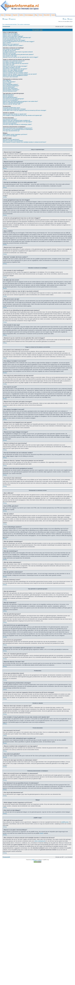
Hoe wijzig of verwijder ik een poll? (11, 67)
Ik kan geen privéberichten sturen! (11, 107)
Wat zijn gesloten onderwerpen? (11, 89)
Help (64, 19)
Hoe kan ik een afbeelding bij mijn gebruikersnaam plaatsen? (18, 54)
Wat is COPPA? (7, 43)
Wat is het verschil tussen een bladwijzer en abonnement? (17, 128)
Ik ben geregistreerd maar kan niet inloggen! (14, 40)
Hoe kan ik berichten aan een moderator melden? (15, 72)
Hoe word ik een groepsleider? (10, 100)
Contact (53, 15)
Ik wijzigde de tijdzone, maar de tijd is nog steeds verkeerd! (18, 52)
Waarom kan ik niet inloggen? (10, 33)
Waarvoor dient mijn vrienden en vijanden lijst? (14, 114)
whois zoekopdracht (39, 841)
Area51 (41, 833)
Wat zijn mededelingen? (9, 87)
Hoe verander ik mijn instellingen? (11, 49)
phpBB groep (65, 822)
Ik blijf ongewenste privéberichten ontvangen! (14, 109)
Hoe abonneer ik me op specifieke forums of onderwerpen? (18, 129)
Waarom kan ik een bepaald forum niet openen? (15, 68)
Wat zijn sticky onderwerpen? (10, 88)
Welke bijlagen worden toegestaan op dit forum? (15, 134)
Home (2, 15)
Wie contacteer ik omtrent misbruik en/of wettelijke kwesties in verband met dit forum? (24, 142)
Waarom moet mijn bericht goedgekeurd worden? (15, 75)
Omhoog (5, 158)
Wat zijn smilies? (7, 83)
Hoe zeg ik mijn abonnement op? (11, 130)
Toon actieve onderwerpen (24, 24)
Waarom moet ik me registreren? (11, 35)
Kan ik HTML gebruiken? (9, 81)
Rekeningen (8, 15)
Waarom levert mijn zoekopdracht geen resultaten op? (16, 120)
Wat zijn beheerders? (8, 94)
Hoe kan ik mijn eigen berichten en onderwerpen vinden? (17, 124)
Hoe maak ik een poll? (8, 65)
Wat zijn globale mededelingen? (11, 85)
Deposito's (15, 15)
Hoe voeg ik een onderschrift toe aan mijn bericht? (15, 63)
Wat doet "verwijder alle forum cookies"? (13, 45)
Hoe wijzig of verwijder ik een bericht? (12, 62)
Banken (21, 15)
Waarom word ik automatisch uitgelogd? (13, 36)
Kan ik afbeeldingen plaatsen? (10, 84)
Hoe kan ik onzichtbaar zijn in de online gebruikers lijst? (17, 37)
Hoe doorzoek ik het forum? (10, 119)
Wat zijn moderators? (8, 96)
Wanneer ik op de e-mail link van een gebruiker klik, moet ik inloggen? (20, 57)
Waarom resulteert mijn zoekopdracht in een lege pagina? (17, 121)
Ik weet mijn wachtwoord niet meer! (12, 39)
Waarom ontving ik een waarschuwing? (13, 71)
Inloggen (5, 19)
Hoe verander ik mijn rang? (10, 56)
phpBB (32, 859)
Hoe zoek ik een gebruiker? (10, 123)
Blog (36, 15)
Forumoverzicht (6, 26)
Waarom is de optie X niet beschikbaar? (13, 140)
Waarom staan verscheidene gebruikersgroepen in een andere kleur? (20, 101)
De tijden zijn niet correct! (9, 50)
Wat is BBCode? (7, 80)
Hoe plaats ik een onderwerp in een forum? (14, 61)
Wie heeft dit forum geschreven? (11, 139)
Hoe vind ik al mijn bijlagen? (10, 135)
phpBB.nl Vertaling (37, 860)
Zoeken (70, 19)
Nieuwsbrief (47, 15)
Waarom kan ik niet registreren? (11, 44)
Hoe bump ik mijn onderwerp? (10, 76)
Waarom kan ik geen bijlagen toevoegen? (13, 70)
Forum (40, 15)
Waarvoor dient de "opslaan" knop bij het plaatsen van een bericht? (20, 74)
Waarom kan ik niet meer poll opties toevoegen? (15, 66)
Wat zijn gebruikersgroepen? (10, 97)
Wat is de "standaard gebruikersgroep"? (13, 102)
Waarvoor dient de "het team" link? (11, 104)
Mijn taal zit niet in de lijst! (9, 53)
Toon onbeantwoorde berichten (9, 24)
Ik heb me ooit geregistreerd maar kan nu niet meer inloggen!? (18, 41)
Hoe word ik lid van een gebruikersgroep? (13, 98)
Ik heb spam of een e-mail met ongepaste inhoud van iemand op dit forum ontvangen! (24, 110)
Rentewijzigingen (29, 15)
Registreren (12, 19)
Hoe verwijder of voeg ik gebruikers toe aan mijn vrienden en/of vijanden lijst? (22, 115)
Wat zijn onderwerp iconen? (10, 91)
